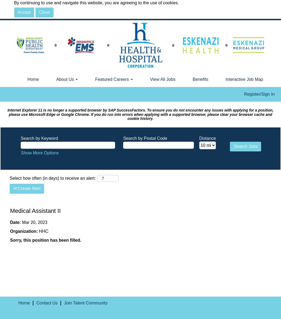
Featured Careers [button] (114, 79)
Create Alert (27, 188)
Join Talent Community (86, 303)
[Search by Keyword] (68, 145)
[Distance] (207, 145)
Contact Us (47, 303)
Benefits (200, 79)
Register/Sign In (259, 94)
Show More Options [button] (40, 153)
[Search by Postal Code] (158, 145)
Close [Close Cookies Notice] (44, 12)
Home (33, 79)
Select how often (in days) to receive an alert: (53, 178)
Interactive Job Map (244, 79)
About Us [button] (67, 79)
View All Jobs (162, 79)
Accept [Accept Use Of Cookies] (24, 12)
